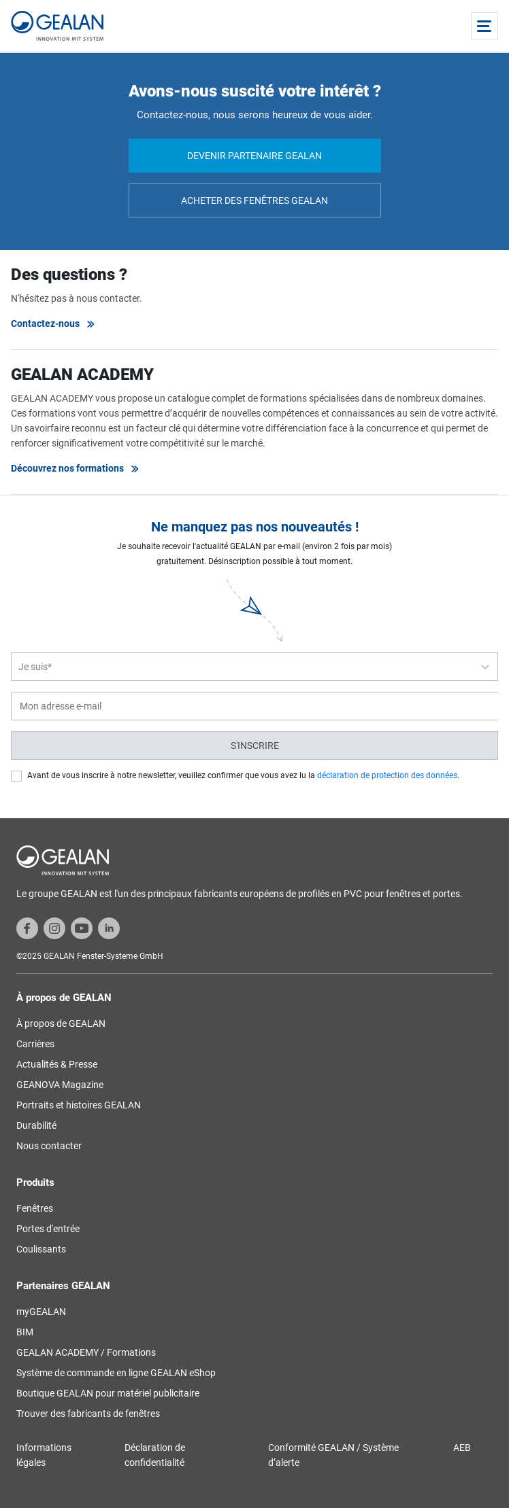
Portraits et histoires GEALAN (78, 1105)
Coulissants (41, 1249)
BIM (24, 1332)
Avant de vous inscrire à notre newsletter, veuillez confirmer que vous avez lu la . (243, 775)
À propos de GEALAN (60, 1023)
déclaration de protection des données (387, 775)
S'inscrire (255, 745)
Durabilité (36, 1125)
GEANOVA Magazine (59, 1084)
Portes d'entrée (48, 1228)
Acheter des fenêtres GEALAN (254, 200)
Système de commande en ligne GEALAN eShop (116, 1372)
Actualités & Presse (56, 1064)
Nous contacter (49, 1145)
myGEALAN (41, 1311)
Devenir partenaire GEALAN (254, 155)
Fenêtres (34, 1208)
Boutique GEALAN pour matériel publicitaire (107, 1393)
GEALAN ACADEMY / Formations (86, 1352)
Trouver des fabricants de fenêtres (88, 1413)
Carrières (35, 1043)
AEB (462, 1447)
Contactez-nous (53, 324)
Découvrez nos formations (75, 468)
